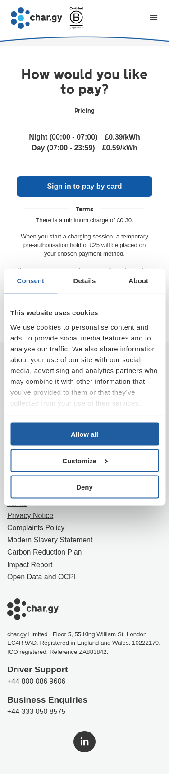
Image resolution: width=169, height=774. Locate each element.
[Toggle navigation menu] (153, 18)
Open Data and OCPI (41, 577)
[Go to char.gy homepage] (36, 18)
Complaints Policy (35, 528)
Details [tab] (84, 280)
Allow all (84, 434)
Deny (84, 487)
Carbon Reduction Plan (44, 552)
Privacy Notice (30, 515)
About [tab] (138, 280)
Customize (84, 460)
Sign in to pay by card (84, 186)
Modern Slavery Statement (49, 540)
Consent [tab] (30, 280)
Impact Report (29, 565)
